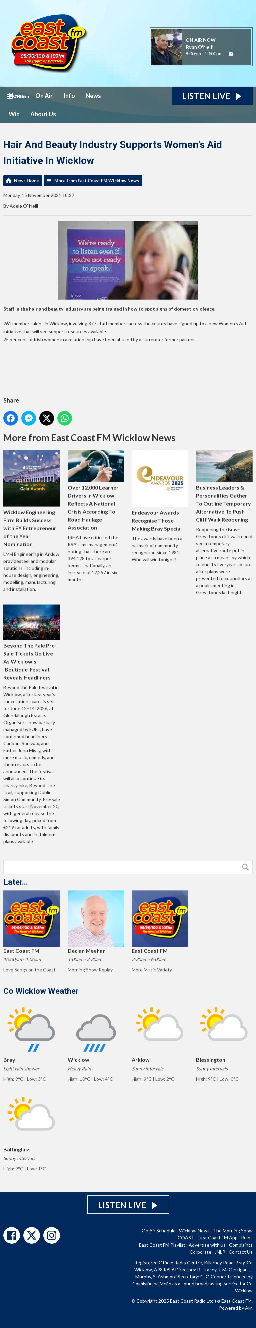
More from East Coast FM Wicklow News (96, 180)
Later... (15, 882)
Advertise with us (207, 1245)
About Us (43, 114)
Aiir (248, 1308)
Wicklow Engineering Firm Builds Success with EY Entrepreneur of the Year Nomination (31, 498)
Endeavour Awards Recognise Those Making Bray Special (160, 490)
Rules (247, 1237)
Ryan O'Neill (199, 47)
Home (17, 95)
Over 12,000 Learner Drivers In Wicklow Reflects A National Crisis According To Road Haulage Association (96, 490)
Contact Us (241, 1252)
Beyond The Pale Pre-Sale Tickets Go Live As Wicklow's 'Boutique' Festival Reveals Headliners (31, 642)
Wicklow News (194, 1230)
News (93, 95)
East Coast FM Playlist (162, 1245)
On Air (44, 95)
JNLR (220, 1252)
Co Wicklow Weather (41, 991)
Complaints (241, 1245)
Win (14, 114)
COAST (186, 1237)
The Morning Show (233, 1230)
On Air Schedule (159, 1230)
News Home (26, 180)
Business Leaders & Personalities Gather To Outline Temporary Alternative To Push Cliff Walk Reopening (224, 486)
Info (69, 95)
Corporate (200, 1252)
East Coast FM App (218, 1237)
